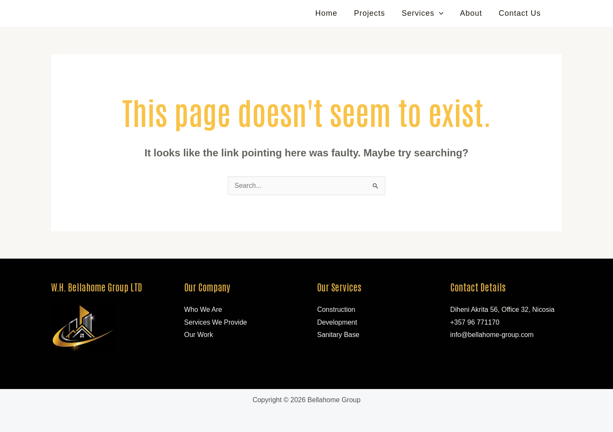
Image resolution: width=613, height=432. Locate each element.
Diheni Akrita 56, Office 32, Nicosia (502, 309)
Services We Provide (215, 322)
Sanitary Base (338, 335)
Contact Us (520, 13)
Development (337, 322)
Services (426, 13)
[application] (442, 13)
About (473, 13)
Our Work (198, 335)
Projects (374, 13)
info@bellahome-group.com (492, 335)
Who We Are (203, 309)
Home (332, 13)
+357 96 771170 (475, 322)
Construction (336, 309)
